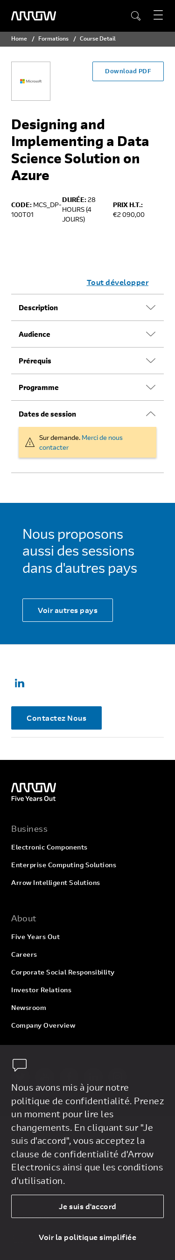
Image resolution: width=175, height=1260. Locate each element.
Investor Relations (41, 989)
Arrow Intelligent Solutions (55, 882)
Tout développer (118, 282)
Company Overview (43, 1025)
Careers (24, 954)
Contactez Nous (56, 718)
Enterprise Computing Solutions (63, 864)
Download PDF (128, 71)
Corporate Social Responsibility (63, 972)
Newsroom (28, 1007)
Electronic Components (49, 846)
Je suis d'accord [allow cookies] (88, 1206)
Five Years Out (35, 936)
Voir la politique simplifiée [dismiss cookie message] (87, 1237)
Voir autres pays (68, 610)
